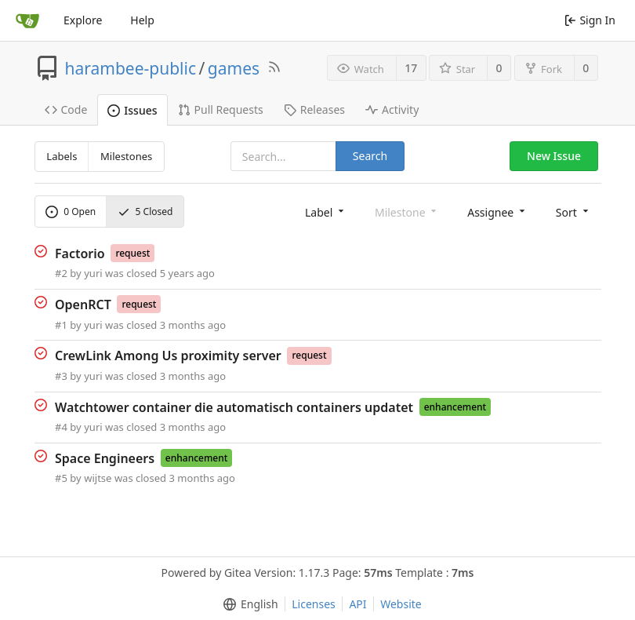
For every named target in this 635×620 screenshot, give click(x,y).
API (357, 603)
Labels (61, 156)
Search (370, 155)
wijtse (97, 478)
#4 (61, 427)
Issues (132, 110)
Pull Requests (220, 109)
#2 (61, 273)
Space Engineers (104, 457)
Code (66, 109)
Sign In (590, 20)
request (132, 253)
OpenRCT (83, 304)
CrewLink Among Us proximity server (168, 355)
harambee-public (131, 68)
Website (401, 603)
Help (142, 20)
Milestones (126, 156)
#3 (61, 376)
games (233, 68)
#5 (61, 478)
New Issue (554, 155)
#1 (61, 325)
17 (411, 67)
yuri (93, 273)
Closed (145, 211)
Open (70, 211)
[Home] (27, 20)
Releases (314, 109)
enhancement (455, 407)
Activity (392, 109)
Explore (83, 20)
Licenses (314, 603)
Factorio (80, 252)
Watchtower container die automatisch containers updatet (234, 406)
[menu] (326, 211)
